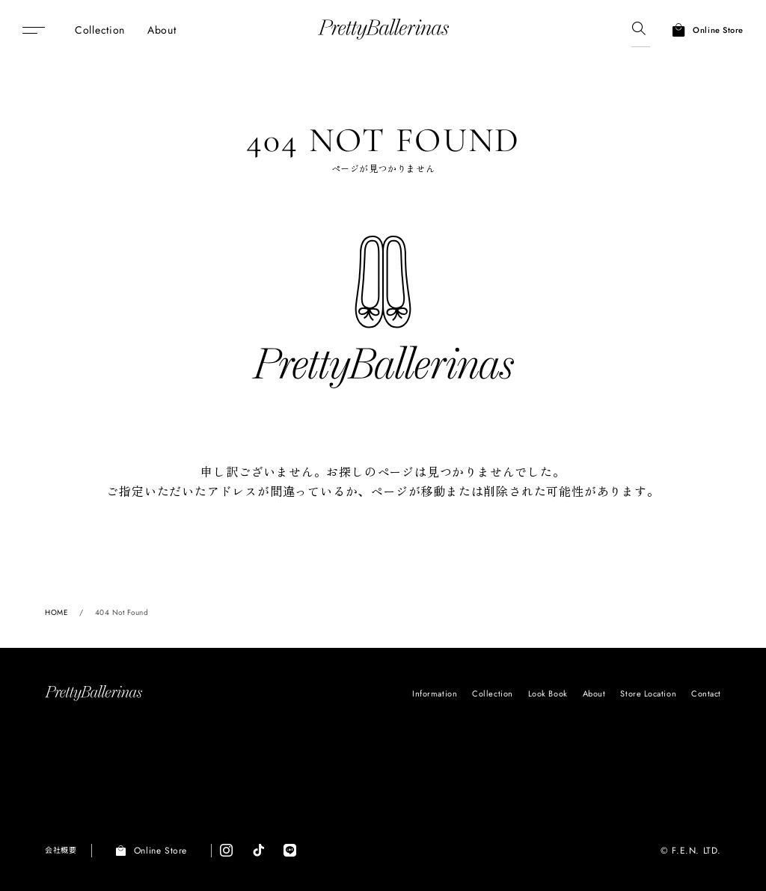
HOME (56, 612)
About (594, 693)
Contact (706, 693)
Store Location (648, 693)
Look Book (548, 693)
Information (434, 693)
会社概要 (60, 850)
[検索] (638, 30)
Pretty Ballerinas (383, 30)
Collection (492, 693)
